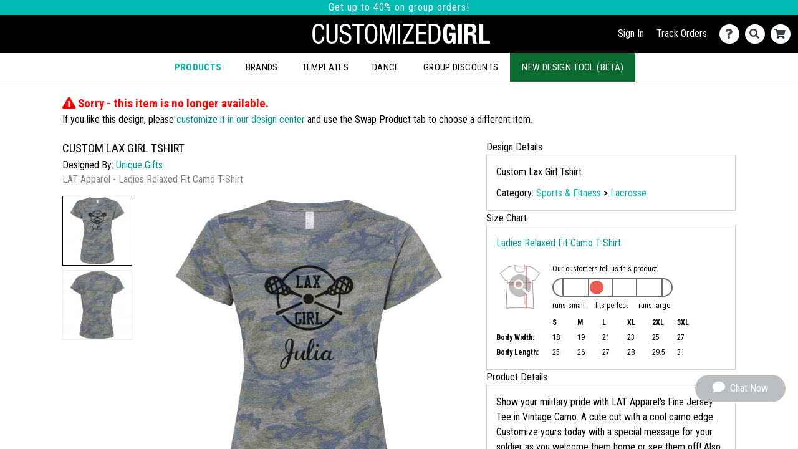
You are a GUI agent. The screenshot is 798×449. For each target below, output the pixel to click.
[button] (97, 230)
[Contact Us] (732, 34)
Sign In (631, 33)
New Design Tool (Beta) (572, 67)
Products (198, 67)
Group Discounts (460, 67)
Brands (262, 67)
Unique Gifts (139, 165)
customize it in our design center (240, 119)
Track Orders (681, 33)
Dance (386, 67)
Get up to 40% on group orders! (399, 7)
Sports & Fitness (568, 193)
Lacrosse (628, 193)
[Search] (758, 34)
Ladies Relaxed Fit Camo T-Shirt (558, 243)
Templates (325, 67)
